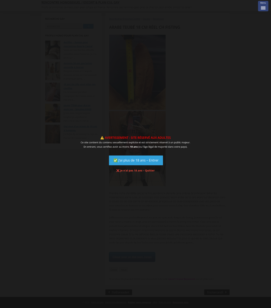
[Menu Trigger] (263, 6)
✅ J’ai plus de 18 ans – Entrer (136, 160)
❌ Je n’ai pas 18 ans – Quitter (135, 170)
